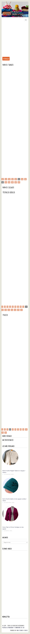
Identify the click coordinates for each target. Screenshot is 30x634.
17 (21, 310)
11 (2, 310)
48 (2, 179)
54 (22, 179)
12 (5, 310)
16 (18, 310)
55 (25, 179)
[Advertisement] (15, 38)
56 (12, 182)
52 (15, 179)
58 (19, 182)
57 (15, 182)
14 (12, 310)
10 (26, 429)
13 (8, 310)
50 (9, 179)
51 (12, 179)
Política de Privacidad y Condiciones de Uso (13, 627)
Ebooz (26, 630)
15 (15, 310)
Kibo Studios (20, 630)
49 (6, 179)
